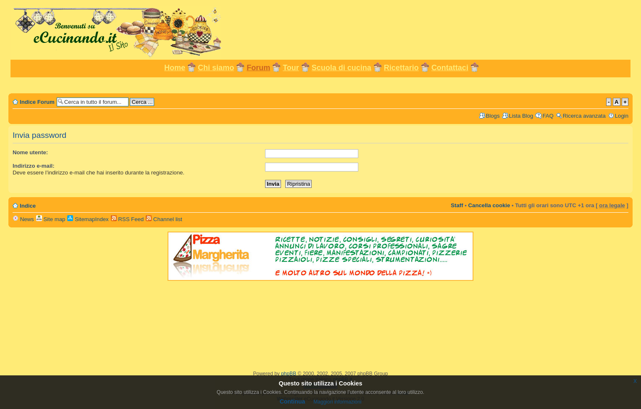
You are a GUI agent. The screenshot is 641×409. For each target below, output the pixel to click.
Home (174, 67)
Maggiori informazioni (337, 402)
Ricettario (401, 67)
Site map (51, 219)
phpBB (288, 374)
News (23, 219)
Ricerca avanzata (584, 116)
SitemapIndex (87, 219)
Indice (28, 206)
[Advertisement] (320, 85)
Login (621, 116)
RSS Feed (127, 219)
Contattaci (449, 67)
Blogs (493, 116)
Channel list (164, 219)
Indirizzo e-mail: (34, 166)
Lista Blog (521, 116)
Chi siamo (216, 67)
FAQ (547, 116)
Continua (292, 401)
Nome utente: (30, 152)
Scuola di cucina (341, 67)
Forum (258, 67)
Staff (457, 205)
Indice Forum (37, 102)
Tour (291, 67)
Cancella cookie (489, 205)
